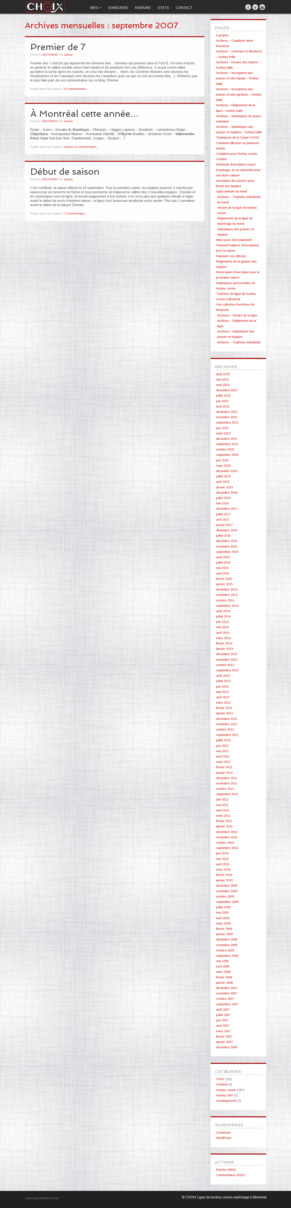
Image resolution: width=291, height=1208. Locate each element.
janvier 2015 (224, 584)
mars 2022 (223, 433)
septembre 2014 (227, 605)
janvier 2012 (224, 772)
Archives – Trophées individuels (239, 342)
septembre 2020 (227, 454)
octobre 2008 (225, 950)
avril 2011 (222, 810)
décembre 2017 (226, 508)
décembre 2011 (226, 778)
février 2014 (224, 643)
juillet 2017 (223, 514)
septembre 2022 (227, 422)
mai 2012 (222, 751)
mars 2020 (223, 465)
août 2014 (223, 611)
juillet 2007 (223, 1015)
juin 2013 (222, 686)
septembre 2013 (227, 670)
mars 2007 (223, 1031)
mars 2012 (223, 761)
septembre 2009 (227, 902)
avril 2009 (222, 918)
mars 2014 (223, 638)
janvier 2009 (224, 934)
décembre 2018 (226, 492)
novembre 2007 (226, 993)
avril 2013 (222, 697)
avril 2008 (222, 966)
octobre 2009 (225, 896)
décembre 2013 (226, 654)
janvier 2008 (224, 982)
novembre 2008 (226, 945)
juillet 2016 (223, 535)
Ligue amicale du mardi (231, 191)
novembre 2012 (226, 724)
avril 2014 (222, 632)
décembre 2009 (226, 885)
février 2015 (224, 578)
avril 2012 (222, 756)
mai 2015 (222, 568)
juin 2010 (222, 853)
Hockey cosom (226, 1090)
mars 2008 (223, 971)
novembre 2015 (226, 546)
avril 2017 (222, 519)
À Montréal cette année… (84, 113)
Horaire (143, 8)
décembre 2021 (226, 438)
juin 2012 (222, 745)
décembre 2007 (226, 988)
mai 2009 (222, 912)
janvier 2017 (224, 525)
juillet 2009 (223, 907)
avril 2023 (222, 406)
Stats (163, 8)
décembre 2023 (226, 390)
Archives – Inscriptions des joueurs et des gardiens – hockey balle (238, 94)
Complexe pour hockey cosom (236, 153)
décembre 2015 (226, 541)
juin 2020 (222, 460)
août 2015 (223, 557)
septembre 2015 (227, 552)
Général (221, 1084)
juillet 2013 (223, 681)
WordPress (224, 1138)
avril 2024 (222, 385)
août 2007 (223, 1009)
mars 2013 (223, 702)
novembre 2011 (226, 783)
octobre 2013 (225, 665)
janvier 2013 (224, 713)
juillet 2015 (223, 562)
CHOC (220, 1079)
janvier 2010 (224, 880)
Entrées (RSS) (226, 1169)
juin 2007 (222, 1020)
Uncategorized (226, 1100)
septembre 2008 (227, 955)
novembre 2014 (226, 595)
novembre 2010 (226, 837)
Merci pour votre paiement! (234, 240)
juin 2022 (222, 428)
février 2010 (224, 875)
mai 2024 (222, 379)
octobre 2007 (225, 998)
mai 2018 (222, 503)
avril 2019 (222, 481)
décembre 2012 (226, 719)
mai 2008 (222, 961)
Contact (184, 8)
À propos (222, 35)
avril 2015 (222, 573)
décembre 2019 (226, 471)
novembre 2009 (226, 891)
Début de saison (64, 171)
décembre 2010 (226, 832)
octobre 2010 (225, 842)
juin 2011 (222, 799)
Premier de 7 (57, 47)
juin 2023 (222, 401)
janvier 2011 (224, 826)
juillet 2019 (223, 476)
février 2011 (224, 821)
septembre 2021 (227, 444)
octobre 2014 (225, 600)
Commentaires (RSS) (230, 1175)
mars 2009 (223, 923)
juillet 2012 (223, 740)
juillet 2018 (223, 498)
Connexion (223, 1132)
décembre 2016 (226, 530)
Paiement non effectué (231, 256)
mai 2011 (222, 805)
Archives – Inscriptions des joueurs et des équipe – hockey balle (237, 78)
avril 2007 (222, 1025)
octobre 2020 (225, 449)
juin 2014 (222, 621)
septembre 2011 (227, 794)
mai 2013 (222, 692)
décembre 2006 (226, 1047)
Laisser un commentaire (80, 146)
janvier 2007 (224, 1042)
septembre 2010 (227, 848)
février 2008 (224, 977)
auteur (68, 54)
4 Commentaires (75, 88)
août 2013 (223, 675)
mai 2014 (222, 627)
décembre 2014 (226, 589)
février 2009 (224, 928)
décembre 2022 (226, 411)
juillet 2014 (223, 616)
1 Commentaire (74, 213)
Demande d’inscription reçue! (236, 164)
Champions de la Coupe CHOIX (237, 137)
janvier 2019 (224, 487)
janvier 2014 (224, 648)
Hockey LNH (224, 1095)
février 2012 (224, 767)
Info (95, 8)
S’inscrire (118, 8)
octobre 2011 (225, 788)
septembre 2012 (227, 735)
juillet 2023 (223, 395)
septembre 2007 (227, 1004)
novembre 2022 (226, 417)
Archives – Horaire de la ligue (237, 315)
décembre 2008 (226, 939)
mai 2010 (222, 859)
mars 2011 (223, 815)
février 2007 (224, 1036)
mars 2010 (223, 869)
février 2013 (224, 708)
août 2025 (223, 374)
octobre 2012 (225, 729)
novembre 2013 (226, 659)
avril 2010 (222, 864)
